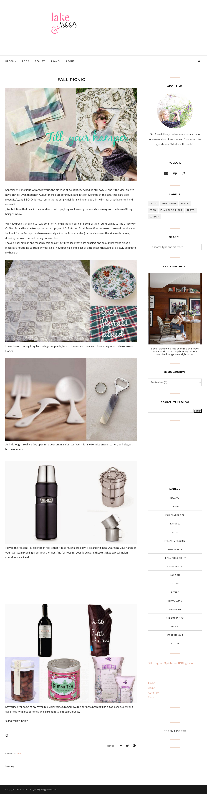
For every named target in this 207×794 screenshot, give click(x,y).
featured (175, 524)
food (19, 753)
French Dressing (175, 541)
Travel (191, 210)
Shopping (175, 609)
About (151, 687)
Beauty (185, 203)
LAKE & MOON (21, 789)
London (154, 217)
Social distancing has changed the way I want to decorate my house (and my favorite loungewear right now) (175, 351)
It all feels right (171, 210)
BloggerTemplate (49, 789)
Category (154, 692)
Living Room (174, 566)
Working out (175, 635)
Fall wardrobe (175, 515)
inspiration (169, 203)
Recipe (175, 592)
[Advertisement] (175, 450)
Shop (151, 697)
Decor (153, 203)
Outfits (175, 584)
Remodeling (175, 601)
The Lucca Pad (175, 618)
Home (151, 682)
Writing (175, 644)
